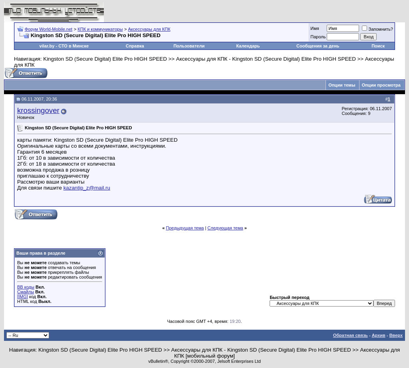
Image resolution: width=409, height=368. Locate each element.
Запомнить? (377, 29)
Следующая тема (225, 228)
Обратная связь (350, 335)
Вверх (396, 335)
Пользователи (188, 46)
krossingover (38, 110)
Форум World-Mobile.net (48, 29)
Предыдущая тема (185, 228)
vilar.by (47, 46)
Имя (314, 28)
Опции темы (341, 85)
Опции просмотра (381, 85)
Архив (378, 335)
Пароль (318, 36)
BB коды (25, 287)
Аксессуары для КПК (149, 29)
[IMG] (22, 296)
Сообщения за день (317, 46)
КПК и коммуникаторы (100, 29)
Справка (135, 46)
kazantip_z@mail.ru (87, 188)
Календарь (248, 46)
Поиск (378, 46)
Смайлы (25, 291)
